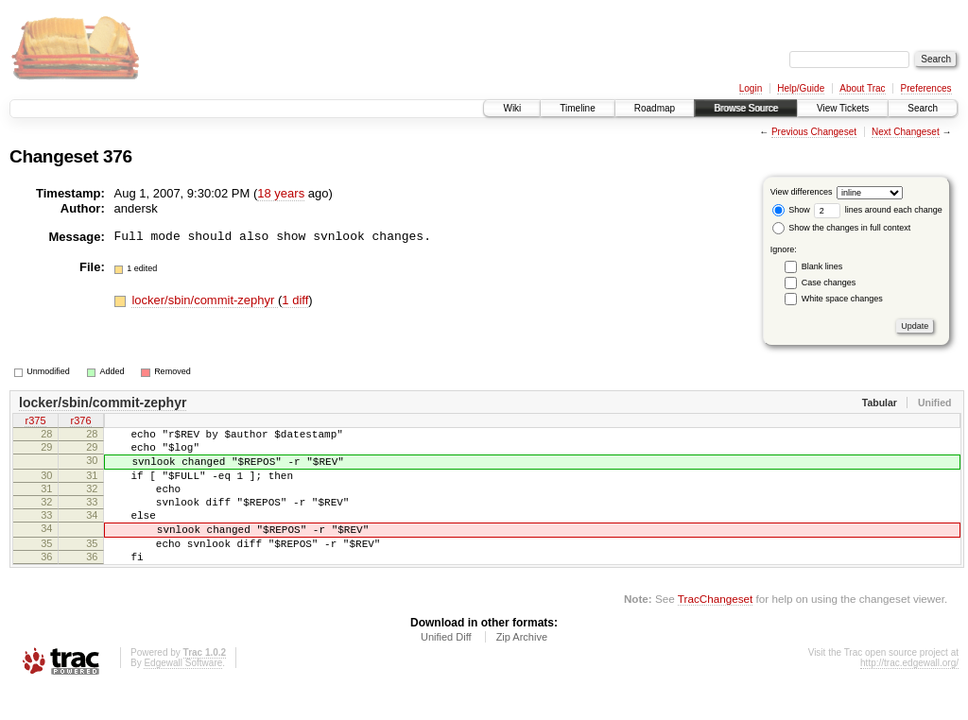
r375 (35, 422)
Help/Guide (800, 88)
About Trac (862, 88)
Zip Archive (521, 668)
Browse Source (746, 108)
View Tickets (843, 108)
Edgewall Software (183, 694)
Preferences (926, 88)
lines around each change (878, 209)
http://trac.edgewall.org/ (909, 694)
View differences (801, 192)
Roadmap (654, 108)
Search (923, 108)
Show (791, 209)
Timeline (577, 108)
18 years (280, 193)
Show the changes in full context (841, 227)
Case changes (829, 282)
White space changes (842, 298)
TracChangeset (715, 630)
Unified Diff (446, 668)
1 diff (295, 300)
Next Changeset (906, 132)
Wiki (512, 108)
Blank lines (822, 266)
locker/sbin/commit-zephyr (204, 300)
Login (750, 88)
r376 (80, 422)
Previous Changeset (813, 132)
